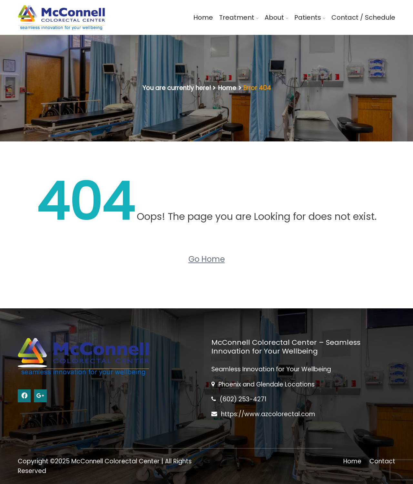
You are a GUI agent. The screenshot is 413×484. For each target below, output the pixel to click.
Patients (307, 17)
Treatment (236, 17)
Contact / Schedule (363, 17)
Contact (382, 461)
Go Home (206, 259)
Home (203, 17)
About (274, 17)
